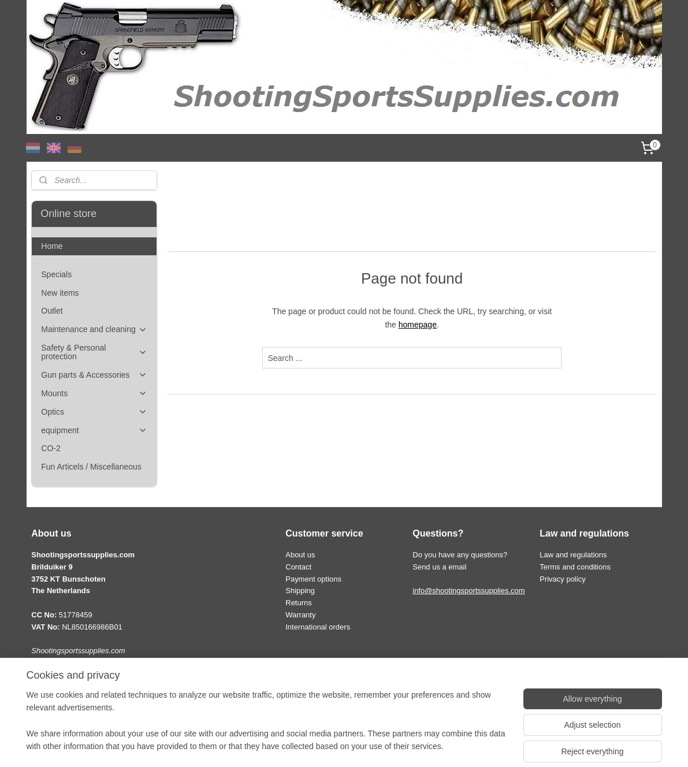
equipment (94, 430)
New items (60, 292)
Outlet (51, 310)
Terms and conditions (575, 567)
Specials (56, 274)
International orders (317, 627)
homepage (418, 324)
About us (300, 554)
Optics (94, 412)
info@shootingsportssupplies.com (468, 590)
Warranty (300, 614)
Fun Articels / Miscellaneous (91, 466)
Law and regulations (573, 554)
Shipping (300, 590)
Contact (298, 567)
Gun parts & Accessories (94, 375)
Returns (298, 602)
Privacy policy (562, 579)
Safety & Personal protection (94, 352)
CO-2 (50, 448)
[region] (268, 727)
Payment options (313, 579)
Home (51, 246)
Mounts (94, 394)
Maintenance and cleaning (94, 329)
